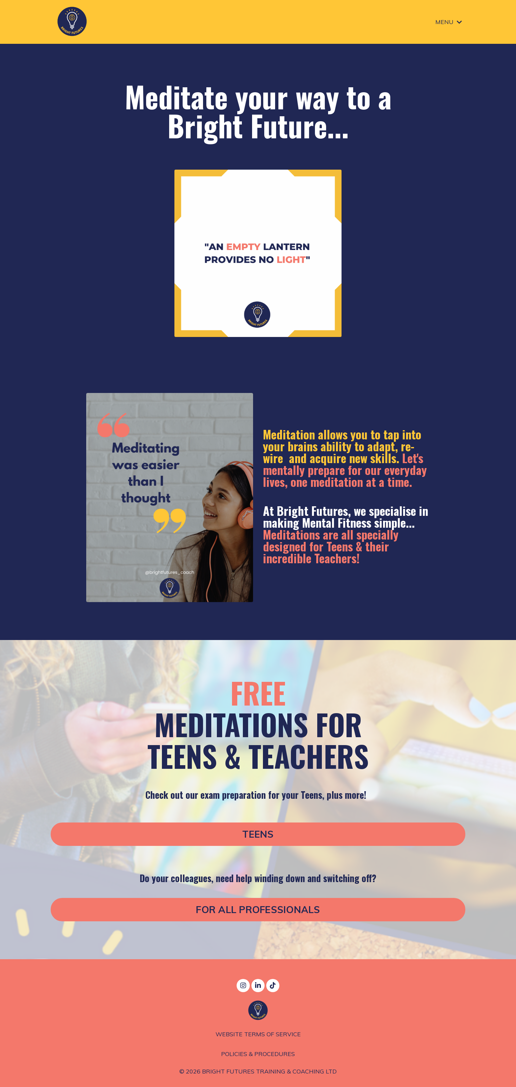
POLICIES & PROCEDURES (258, 1054)
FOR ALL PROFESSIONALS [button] (258, 910)
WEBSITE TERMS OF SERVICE (258, 1035)
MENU (448, 21)
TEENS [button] (257, 835)
